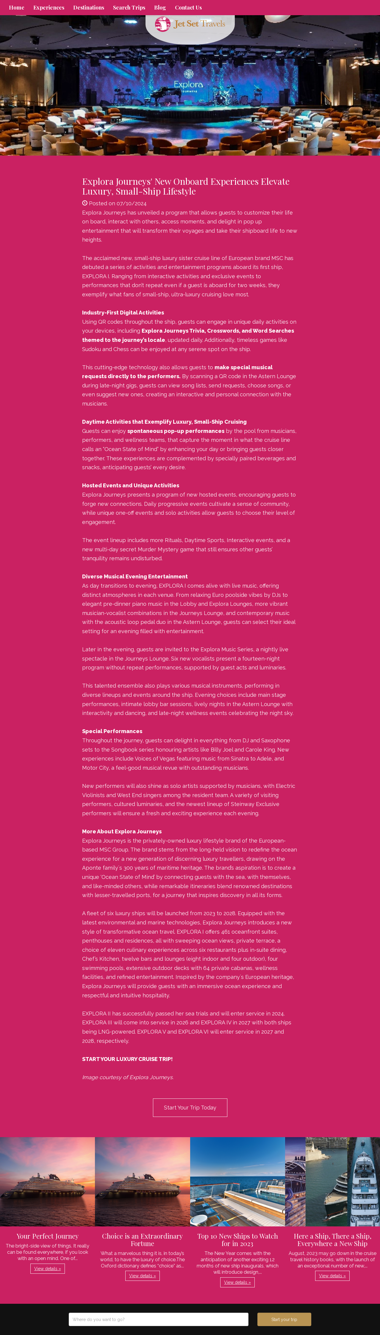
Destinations (88, 7)
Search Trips (129, 7)
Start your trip (284, 1319)
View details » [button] (47, 1268)
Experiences (48, 7)
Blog (160, 7)
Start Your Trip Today (190, 1107)
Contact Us (188, 7)
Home (16, 7)
